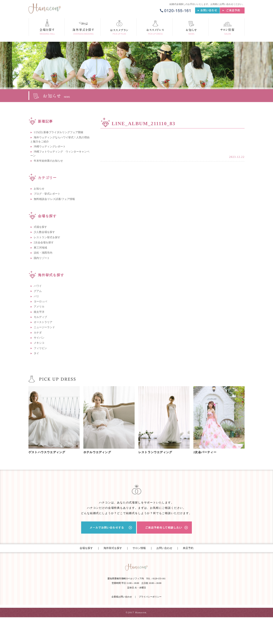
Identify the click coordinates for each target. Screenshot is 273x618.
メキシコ (39, 342)
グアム (38, 291)
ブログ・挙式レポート (47, 193)
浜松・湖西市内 (43, 252)
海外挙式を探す (113, 548)
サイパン (39, 337)
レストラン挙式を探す (47, 237)
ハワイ (38, 286)
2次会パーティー (206, 452)
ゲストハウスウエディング (48, 452)
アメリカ (39, 306)
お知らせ (39, 188)
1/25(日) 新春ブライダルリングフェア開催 (58, 132)
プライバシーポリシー (150, 597)
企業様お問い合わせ (121, 597)
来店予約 (188, 548)
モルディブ (40, 317)
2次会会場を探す (44, 242)
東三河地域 (40, 247)
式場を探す (40, 227)
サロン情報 (139, 548)
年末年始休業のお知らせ (48, 160)
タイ (36, 353)
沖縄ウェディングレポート (50, 146)
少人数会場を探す (44, 232)
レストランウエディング (157, 452)
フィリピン (40, 348)
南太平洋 (39, 312)
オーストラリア (43, 322)
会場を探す (86, 548)
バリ (36, 296)
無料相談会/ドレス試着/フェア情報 (54, 199)
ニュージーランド (44, 327)
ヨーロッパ (40, 301)
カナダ (38, 332)
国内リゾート (42, 258)
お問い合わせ (164, 548)
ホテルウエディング (98, 452)
